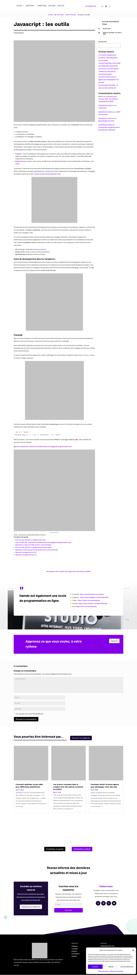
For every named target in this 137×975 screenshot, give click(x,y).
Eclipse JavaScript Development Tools (47, 174)
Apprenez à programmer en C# (25, 552)
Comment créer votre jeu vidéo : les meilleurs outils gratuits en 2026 (108, 99)
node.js (43, 249)
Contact (74, 956)
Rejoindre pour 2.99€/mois (31, 907)
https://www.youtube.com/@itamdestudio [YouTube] (93, 603)
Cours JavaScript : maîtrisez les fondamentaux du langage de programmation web (44, 446)
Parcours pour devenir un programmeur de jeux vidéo (33, 547)
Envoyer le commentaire (26, 719)
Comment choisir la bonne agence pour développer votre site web (108, 79)
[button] (133, 950)
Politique (75, 946)
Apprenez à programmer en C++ (26, 555)
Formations (41, 5)
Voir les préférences (126, 966)
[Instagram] (103, 903)
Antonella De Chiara (105, 105)
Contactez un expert (54, 849)
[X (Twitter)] (108, 903)
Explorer (114, 641)
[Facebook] (98, 903)
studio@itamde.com (107, 946)
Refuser (111, 966)
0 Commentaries (19, 33)
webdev (88, 571)
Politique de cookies (103, 971)
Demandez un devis (82, 849)
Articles (61, 5)
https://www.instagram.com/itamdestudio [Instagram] (94, 597)
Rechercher (102, 41)
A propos (75, 949)
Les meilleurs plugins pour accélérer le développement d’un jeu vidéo (107, 57)
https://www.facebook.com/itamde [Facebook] (92, 594)
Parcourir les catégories (81, 738)
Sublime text (19, 161)
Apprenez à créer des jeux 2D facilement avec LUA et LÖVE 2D (36, 550)
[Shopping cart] (106, 6)
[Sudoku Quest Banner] (54, 490)
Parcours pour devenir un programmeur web (30, 540)
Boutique (51, 5)
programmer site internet (75, 571)
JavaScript (63, 571)
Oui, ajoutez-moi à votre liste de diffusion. (29, 714)
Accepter (95, 966)
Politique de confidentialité (116, 971)
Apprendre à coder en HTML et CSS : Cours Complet (33, 545)
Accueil (50, 14)
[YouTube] (114, 903)
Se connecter (90, 6)
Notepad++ (19, 154)
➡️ (15, 446)
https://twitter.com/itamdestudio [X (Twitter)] (89, 600)
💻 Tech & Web (59, 14)
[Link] (102, 6)
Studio (19, 5)
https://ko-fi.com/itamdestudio (86, 606)
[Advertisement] (68, 828)
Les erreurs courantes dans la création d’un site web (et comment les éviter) (108, 71)
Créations (29, 5)
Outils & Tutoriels (71, 14)
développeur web (52, 571)
